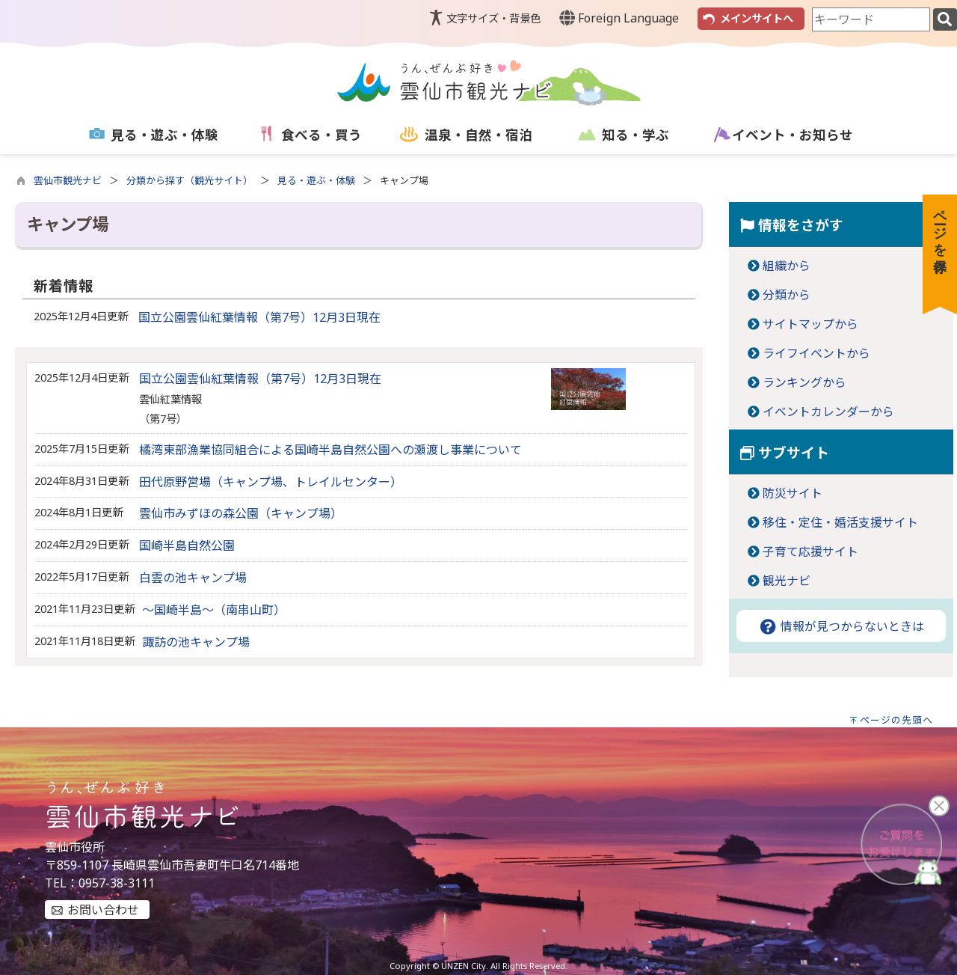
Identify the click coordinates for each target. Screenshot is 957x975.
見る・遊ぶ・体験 (316, 180)
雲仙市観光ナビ (68, 180)
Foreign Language (619, 18)
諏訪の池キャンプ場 (196, 642)
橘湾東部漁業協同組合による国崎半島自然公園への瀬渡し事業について (330, 449)
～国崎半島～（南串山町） (214, 610)
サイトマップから (810, 324)
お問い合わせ (103, 910)
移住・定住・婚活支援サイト (840, 522)
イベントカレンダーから (828, 411)
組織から (786, 265)
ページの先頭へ (896, 720)
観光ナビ (786, 580)
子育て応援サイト (810, 551)
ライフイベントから (816, 353)
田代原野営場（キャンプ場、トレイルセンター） (270, 482)
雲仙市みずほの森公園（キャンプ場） (240, 513)
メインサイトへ (756, 18)
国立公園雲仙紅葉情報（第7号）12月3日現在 (259, 317)
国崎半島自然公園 (187, 545)
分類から (786, 295)
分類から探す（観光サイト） (189, 180)
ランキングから (804, 382)
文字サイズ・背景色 (493, 18)
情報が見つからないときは (841, 626)
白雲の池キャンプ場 (193, 577)
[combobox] (871, 19)
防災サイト (792, 493)
